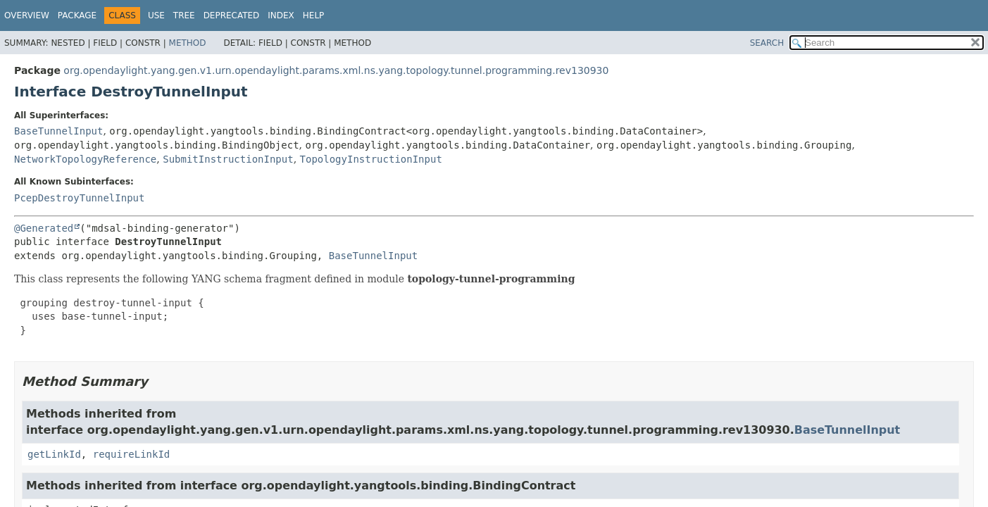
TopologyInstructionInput (371, 159)
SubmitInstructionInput (228, 159)
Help (314, 15)
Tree (184, 15)
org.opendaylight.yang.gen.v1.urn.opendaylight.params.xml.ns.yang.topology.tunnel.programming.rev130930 (335, 70)
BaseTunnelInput (58, 131)
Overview (26, 15)
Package (77, 15)
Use (156, 15)
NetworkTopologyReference (85, 159)
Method (187, 43)
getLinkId (54, 454)
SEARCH (767, 43)
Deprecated (232, 15)
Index (281, 15)
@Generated (43, 228)
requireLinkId (131, 454)
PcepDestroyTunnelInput (79, 198)
